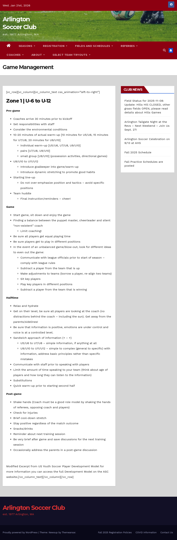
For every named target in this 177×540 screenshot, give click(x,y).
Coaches (15, 54)
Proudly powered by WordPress (20, 532)
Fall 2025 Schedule (137, 152)
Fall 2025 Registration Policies (115, 532)
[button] (164, 50)
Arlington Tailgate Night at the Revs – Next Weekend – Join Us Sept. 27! (147, 125)
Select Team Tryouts (71, 54)
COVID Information (146, 532)
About (38, 54)
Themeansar (68, 532)
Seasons (27, 46)
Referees (129, 46)
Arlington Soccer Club (34, 507)
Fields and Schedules (94, 46)
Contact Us (166, 532)
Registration (55, 46)
